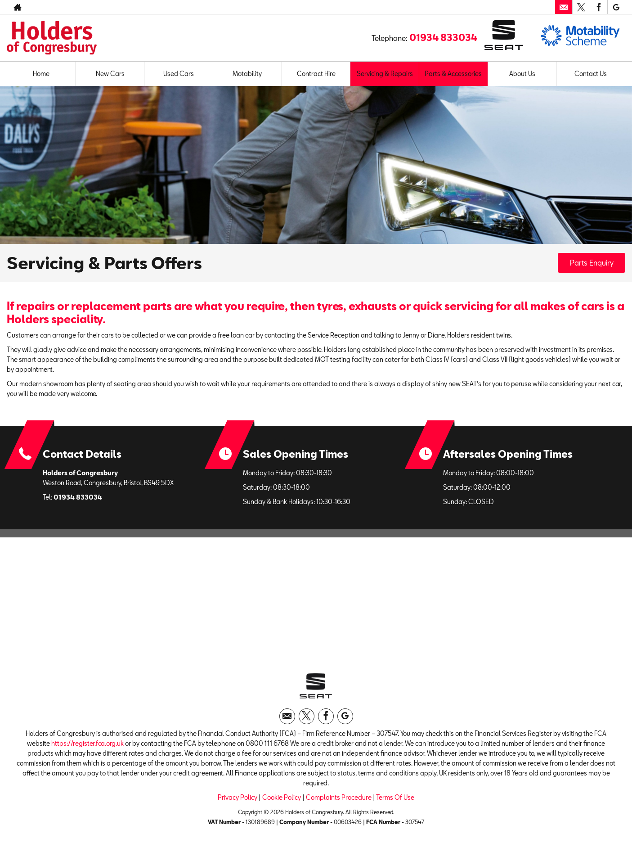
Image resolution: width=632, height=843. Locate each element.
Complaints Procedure (339, 797)
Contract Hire (316, 73)
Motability (247, 73)
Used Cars (178, 73)
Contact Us (590, 73)
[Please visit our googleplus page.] (616, 7)
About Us (522, 73)
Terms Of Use (395, 797)
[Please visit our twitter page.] (581, 7)
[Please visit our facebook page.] (598, 7)
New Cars (110, 73)
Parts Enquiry (592, 262)
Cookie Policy (281, 797)
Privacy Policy (237, 797)
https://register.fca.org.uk (87, 743)
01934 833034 (443, 37)
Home (41, 73)
